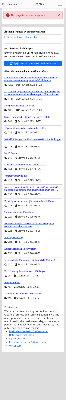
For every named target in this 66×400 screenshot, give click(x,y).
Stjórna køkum (17, 338)
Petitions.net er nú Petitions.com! (27, 342)
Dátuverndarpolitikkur (21, 335)
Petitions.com (12, 4)
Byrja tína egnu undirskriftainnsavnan (33, 63)
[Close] (58, 15)
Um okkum (15, 345)
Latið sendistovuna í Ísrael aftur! (21, 37)
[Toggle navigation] (60, 4)
